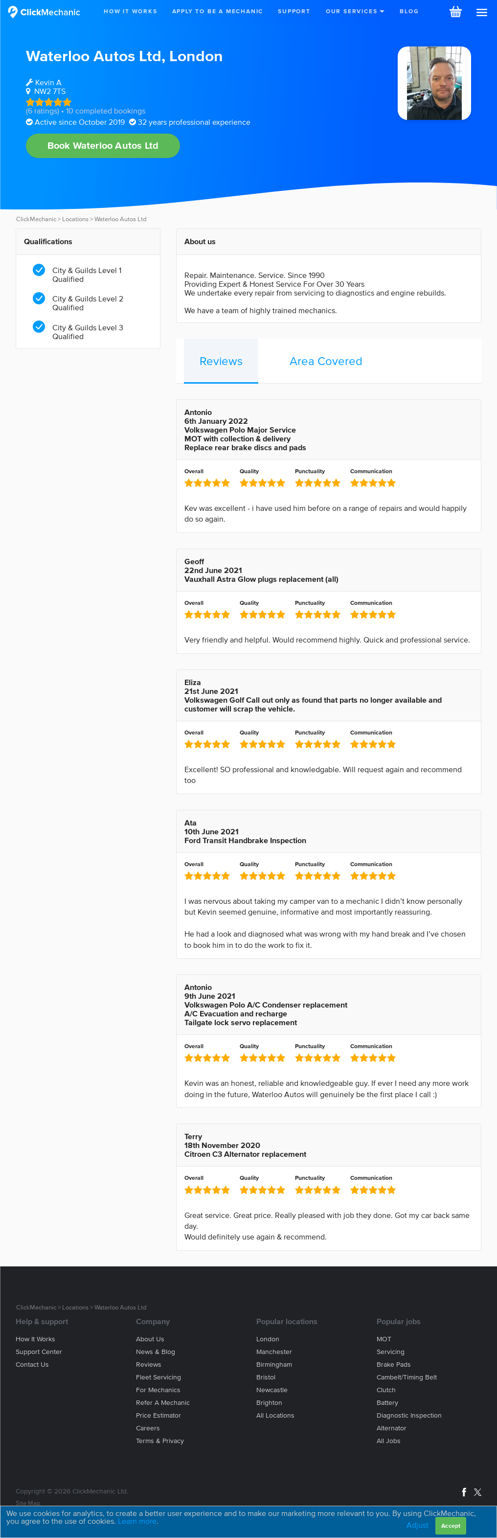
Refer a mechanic (163, 1402)
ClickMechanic (36, 219)
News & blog (155, 1351)
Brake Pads (394, 1364)
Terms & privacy (160, 1441)
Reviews (221, 360)
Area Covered (326, 360)
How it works (35, 1339)
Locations (75, 219)
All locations (275, 1415)
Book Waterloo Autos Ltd (103, 145)
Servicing (391, 1351)
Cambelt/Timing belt (407, 1377)
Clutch (386, 1390)
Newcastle (272, 1390)
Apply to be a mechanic (218, 11)
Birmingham (274, 1364)
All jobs (389, 1441)
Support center (39, 1351)
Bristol (265, 1377)
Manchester (274, 1351)
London (196, 55)
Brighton (269, 1402)
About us (150, 1339)
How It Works (131, 11)
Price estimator (158, 1415)
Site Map (28, 1503)
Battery (387, 1402)
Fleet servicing (158, 1377)
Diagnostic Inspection (409, 1415)
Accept (450, 1525)
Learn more (137, 1520)
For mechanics (158, 1390)
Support (294, 11)
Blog (409, 11)
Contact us (32, 1364)
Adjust (418, 1524)
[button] (482, 13)
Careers (148, 1428)
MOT (384, 1339)
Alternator (392, 1428)
